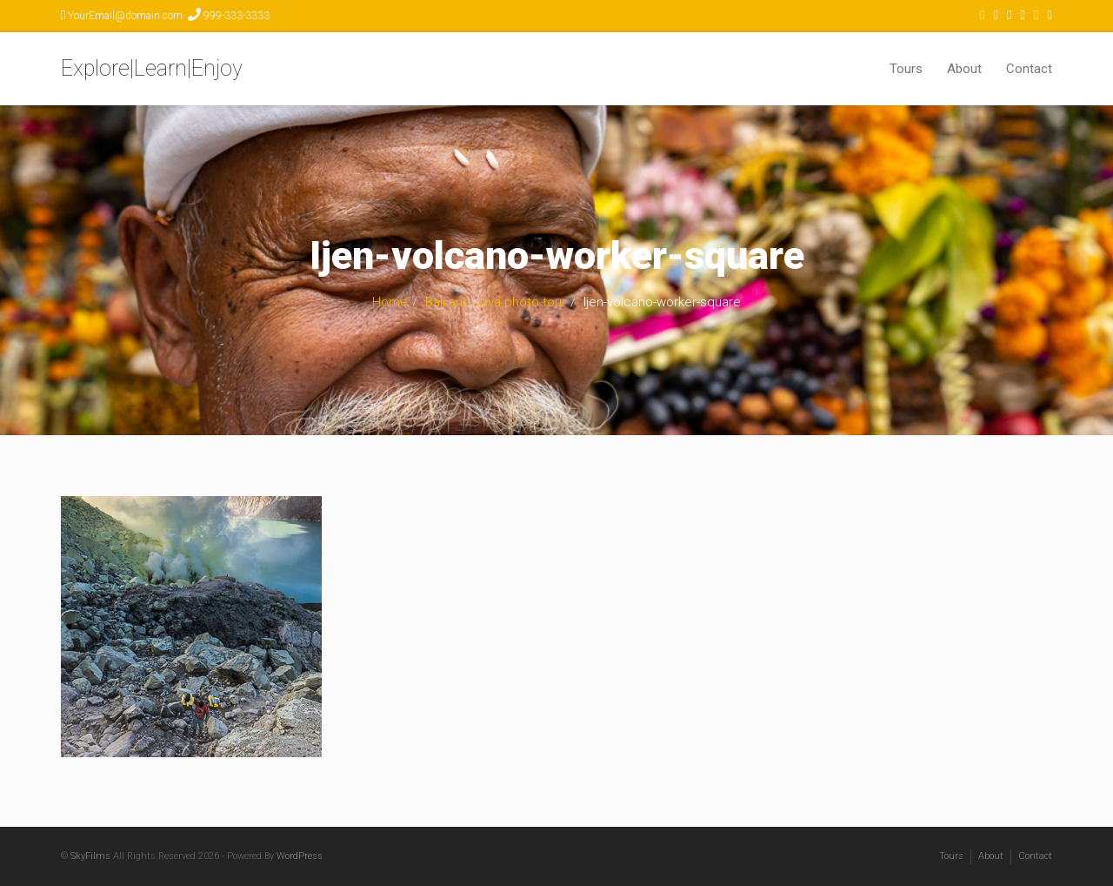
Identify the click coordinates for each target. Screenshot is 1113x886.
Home (390, 302)
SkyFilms (90, 856)
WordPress (300, 856)
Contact (1029, 69)
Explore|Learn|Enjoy (152, 68)
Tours (906, 69)
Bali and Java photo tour (495, 302)
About (964, 69)
